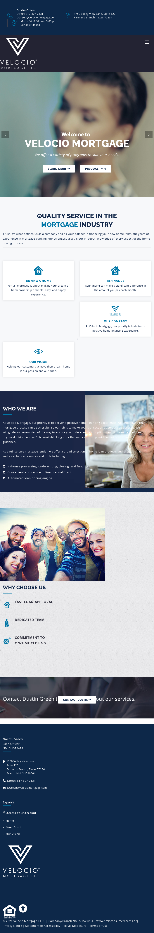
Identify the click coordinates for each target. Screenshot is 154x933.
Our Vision (13, 834)
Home (10, 820)
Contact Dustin (77, 700)
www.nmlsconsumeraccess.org (117, 921)
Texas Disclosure (74, 925)
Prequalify (95, 168)
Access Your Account (19, 813)
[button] (5, 134)
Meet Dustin (14, 827)
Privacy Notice (12, 925)
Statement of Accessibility (42, 925)
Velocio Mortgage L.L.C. (29, 921)
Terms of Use (99, 925)
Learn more (59, 168)
